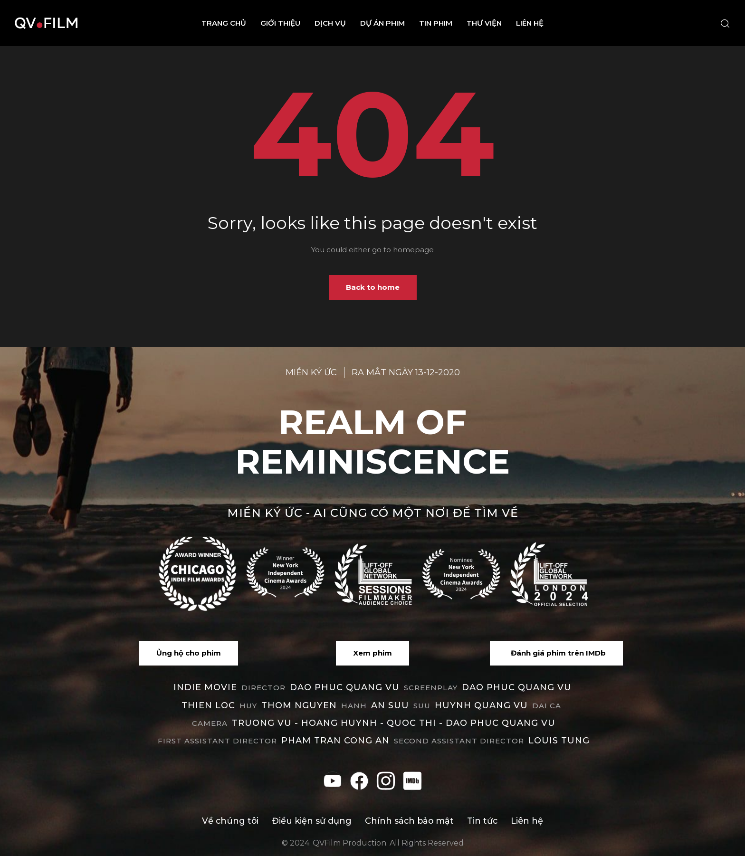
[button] (188, 653)
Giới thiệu (280, 23)
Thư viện (484, 23)
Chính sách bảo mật (409, 821)
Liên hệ (530, 23)
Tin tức (483, 821)
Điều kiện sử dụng (311, 821)
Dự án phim (382, 23)
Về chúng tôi (229, 821)
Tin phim (435, 23)
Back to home (373, 287)
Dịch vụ (330, 23)
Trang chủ (223, 23)
